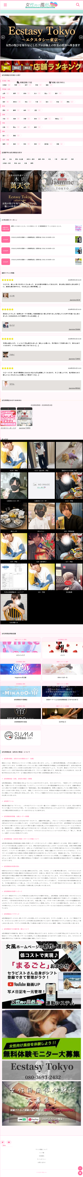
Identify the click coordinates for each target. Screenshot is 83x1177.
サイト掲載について (41, 1149)
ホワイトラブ (20, 655)
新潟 (27, 93)
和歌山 (59, 119)
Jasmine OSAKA (74, 329)
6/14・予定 (14, 470)
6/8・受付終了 (41, 562)
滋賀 (48, 119)
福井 (58, 93)
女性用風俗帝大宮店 (20, 722)
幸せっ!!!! (14, 531)
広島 (6, 127)
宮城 (38, 85)
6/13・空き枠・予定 (41, 470)
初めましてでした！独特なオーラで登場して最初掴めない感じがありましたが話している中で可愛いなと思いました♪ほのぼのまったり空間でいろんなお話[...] (41, 315)
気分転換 (69, 592)
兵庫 (16, 119)
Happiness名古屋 (20, 677)
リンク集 (41, 1152)
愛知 (6, 110)
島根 (37, 127)
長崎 (16, 144)
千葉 (38, 102)
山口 (27, 127)
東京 (6, 102)
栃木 (49, 102)
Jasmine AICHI (75, 300)
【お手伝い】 (62, 722)
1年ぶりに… (41, 531)
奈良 (37, 119)
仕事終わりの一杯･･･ (14, 501)
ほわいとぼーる (62, 677)
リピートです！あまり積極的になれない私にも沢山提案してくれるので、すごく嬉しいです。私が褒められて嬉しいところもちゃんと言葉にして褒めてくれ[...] (41, 374)
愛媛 (16, 135)
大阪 (6, 119)
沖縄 (59, 144)
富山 (48, 93)
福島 (49, 85)
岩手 (28, 85)
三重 (37, 110)
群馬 (70, 102)
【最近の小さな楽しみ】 (69, 470)
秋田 (17, 85)
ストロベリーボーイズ (8, 428)
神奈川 (17, 102)
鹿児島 (49, 144)
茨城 (59, 102)
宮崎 (37, 144)
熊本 (27, 144)
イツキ (12, 295)
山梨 (6, 93)
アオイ (12, 354)
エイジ (12, 325)
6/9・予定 (13, 562)
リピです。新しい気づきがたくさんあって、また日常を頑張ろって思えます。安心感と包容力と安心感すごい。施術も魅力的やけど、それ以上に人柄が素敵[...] (41, 285)
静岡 (16, 110)
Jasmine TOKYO (74, 359)
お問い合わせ (41, 1162)
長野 (16, 93)
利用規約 (41, 1156)
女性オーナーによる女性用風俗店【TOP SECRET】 (62, 700)
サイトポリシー (41, 1159)
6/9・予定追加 (69, 531)
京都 (27, 119)
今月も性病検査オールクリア (14, 592)
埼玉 (28, 102)
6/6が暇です (14, 622)
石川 (37, 93)
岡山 (16, 127)
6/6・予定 (41, 592)
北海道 (7, 85)
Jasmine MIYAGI (74, 388)
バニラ (62, 655)
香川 (6, 135)
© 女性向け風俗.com (42, 1172)
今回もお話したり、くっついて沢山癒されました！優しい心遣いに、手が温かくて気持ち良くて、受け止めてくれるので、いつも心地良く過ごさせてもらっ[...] (41, 344)
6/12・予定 (69, 501)
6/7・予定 (69, 562)
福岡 (6, 144)
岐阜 (27, 110)
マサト (12, 384)
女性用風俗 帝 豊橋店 (20, 700)
